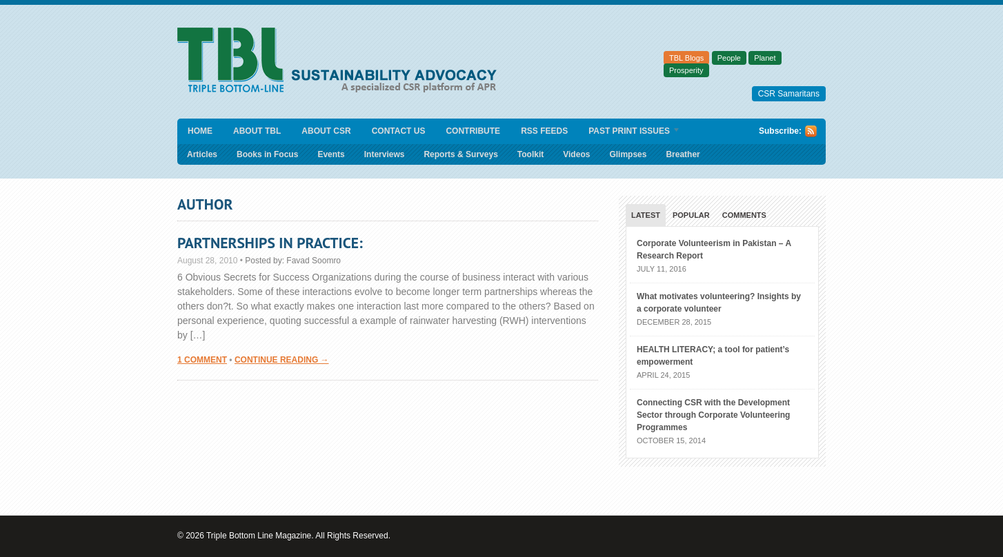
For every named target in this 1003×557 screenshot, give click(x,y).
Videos (576, 154)
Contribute (473, 131)
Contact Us (399, 131)
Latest (645, 215)
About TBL (257, 131)
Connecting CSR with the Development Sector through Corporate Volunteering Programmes (713, 415)
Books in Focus (267, 154)
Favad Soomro (313, 260)
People (729, 58)
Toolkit (530, 154)
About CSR (325, 131)
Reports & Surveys (460, 154)
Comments (744, 215)
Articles (202, 154)
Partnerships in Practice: (270, 242)
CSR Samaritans (789, 94)
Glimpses (627, 154)
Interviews (384, 154)
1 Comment (202, 360)
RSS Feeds (544, 131)
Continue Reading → (282, 360)
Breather (682, 154)
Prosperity (686, 70)
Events (330, 154)
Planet (764, 58)
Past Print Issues (629, 131)
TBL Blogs (686, 58)
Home (200, 131)
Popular (691, 215)
